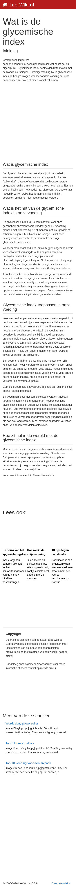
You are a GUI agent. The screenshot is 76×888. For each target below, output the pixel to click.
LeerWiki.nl (18, 4)
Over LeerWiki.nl (61, 883)
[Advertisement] (38, 122)
